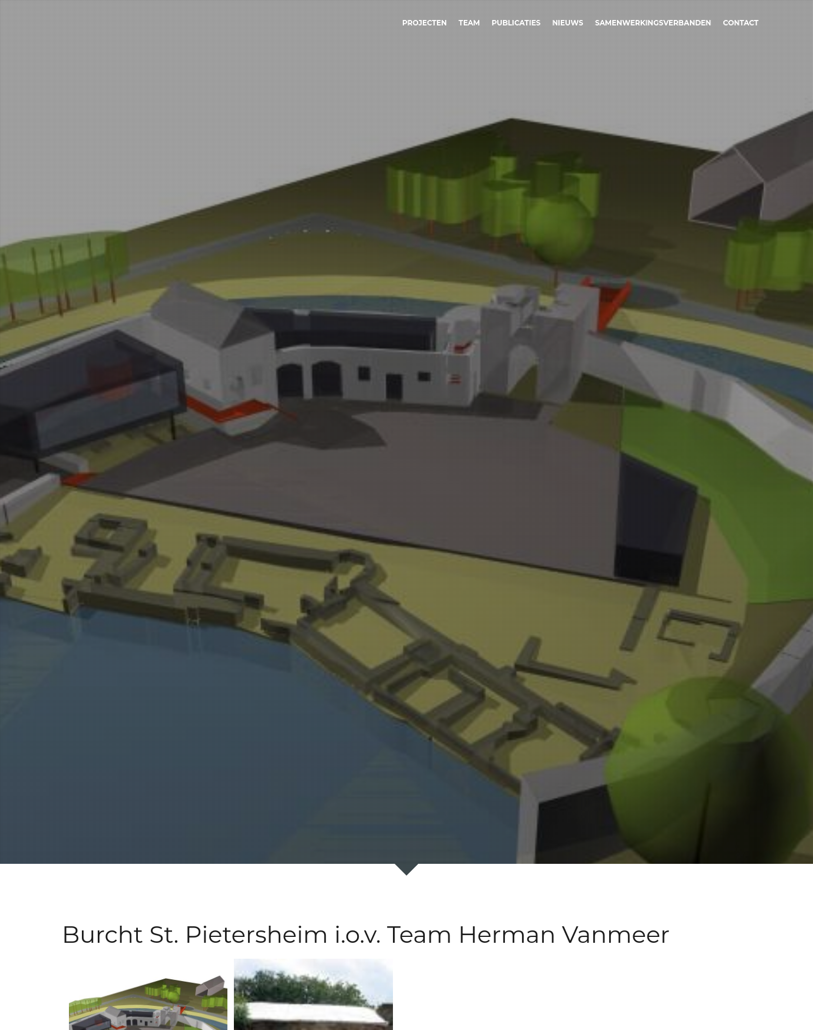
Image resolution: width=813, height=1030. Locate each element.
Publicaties (516, 22)
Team (469, 22)
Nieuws (567, 22)
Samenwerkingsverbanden (653, 22)
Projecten (424, 22)
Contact (740, 22)
